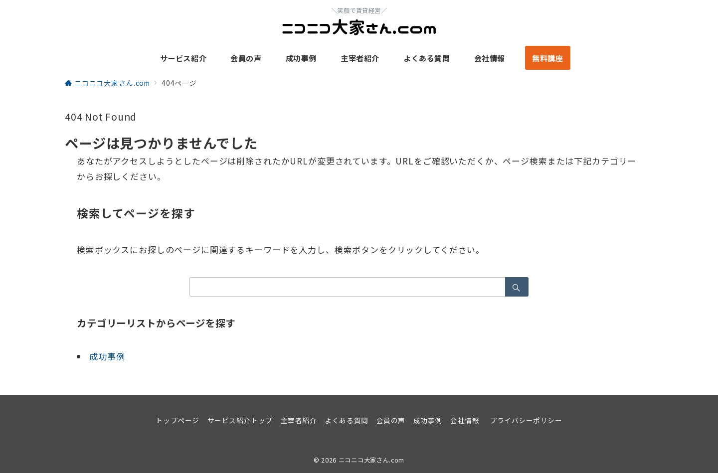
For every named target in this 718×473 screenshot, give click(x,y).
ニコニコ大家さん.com (371, 460)
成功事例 (107, 356)
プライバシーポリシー (526, 420)
